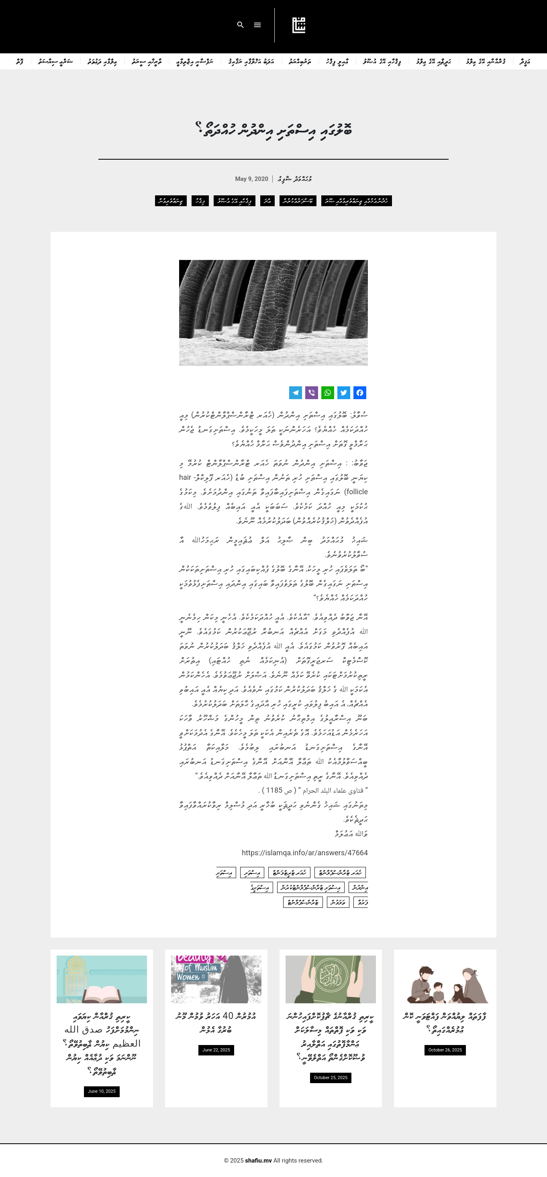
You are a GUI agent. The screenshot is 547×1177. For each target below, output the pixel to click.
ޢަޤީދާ (525, 61)
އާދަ (267, 200)
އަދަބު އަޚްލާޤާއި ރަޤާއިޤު (251, 61)
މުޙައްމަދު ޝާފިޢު (295, 178)
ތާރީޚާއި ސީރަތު (147, 61)
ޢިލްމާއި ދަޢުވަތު (102, 61)
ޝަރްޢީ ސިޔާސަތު (56, 61)
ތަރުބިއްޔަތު (300, 61)
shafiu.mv (258, 1160)
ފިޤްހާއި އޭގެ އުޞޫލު (382, 61)
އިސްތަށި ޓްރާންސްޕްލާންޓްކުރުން (311, 887)
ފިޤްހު (200, 200)
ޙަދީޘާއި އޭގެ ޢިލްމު (433, 61)
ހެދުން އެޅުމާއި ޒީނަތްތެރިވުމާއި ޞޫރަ (356, 200)
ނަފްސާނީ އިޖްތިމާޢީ (195, 61)
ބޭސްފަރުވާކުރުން (298, 200)
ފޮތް (20, 61)
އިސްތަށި (252, 872)
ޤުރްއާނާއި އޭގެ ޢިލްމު (486, 61)
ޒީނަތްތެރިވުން (171, 200)
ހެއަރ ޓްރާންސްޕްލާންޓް (340, 872)
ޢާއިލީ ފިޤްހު (337, 61)
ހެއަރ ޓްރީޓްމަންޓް (289, 872)
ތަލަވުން (338, 902)
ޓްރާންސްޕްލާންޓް (303, 902)
